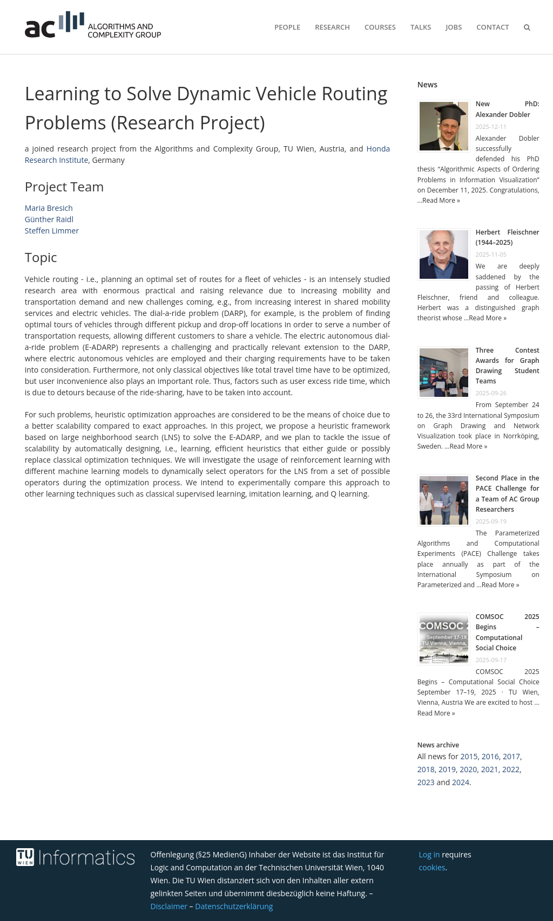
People (287, 27)
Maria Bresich (49, 208)
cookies (432, 867)
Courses (380, 27)
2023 (426, 782)
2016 (490, 756)
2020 (468, 769)
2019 (447, 769)
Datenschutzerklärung (234, 906)
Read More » (441, 200)
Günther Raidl (49, 219)
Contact (492, 27)
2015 (468, 756)
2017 (511, 756)
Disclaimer (169, 906)
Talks (420, 27)
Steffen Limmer (52, 230)
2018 (426, 769)
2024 (460, 782)
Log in (429, 854)
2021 (489, 769)
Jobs (454, 27)
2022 (511, 769)
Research (332, 27)
